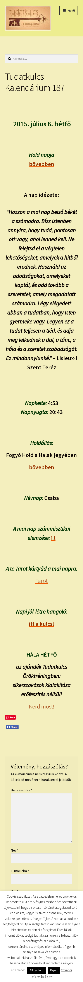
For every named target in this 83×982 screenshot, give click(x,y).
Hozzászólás (21, 790)
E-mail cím (20, 871)
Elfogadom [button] (36, 970)
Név (15, 850)
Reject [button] (53, 970)
